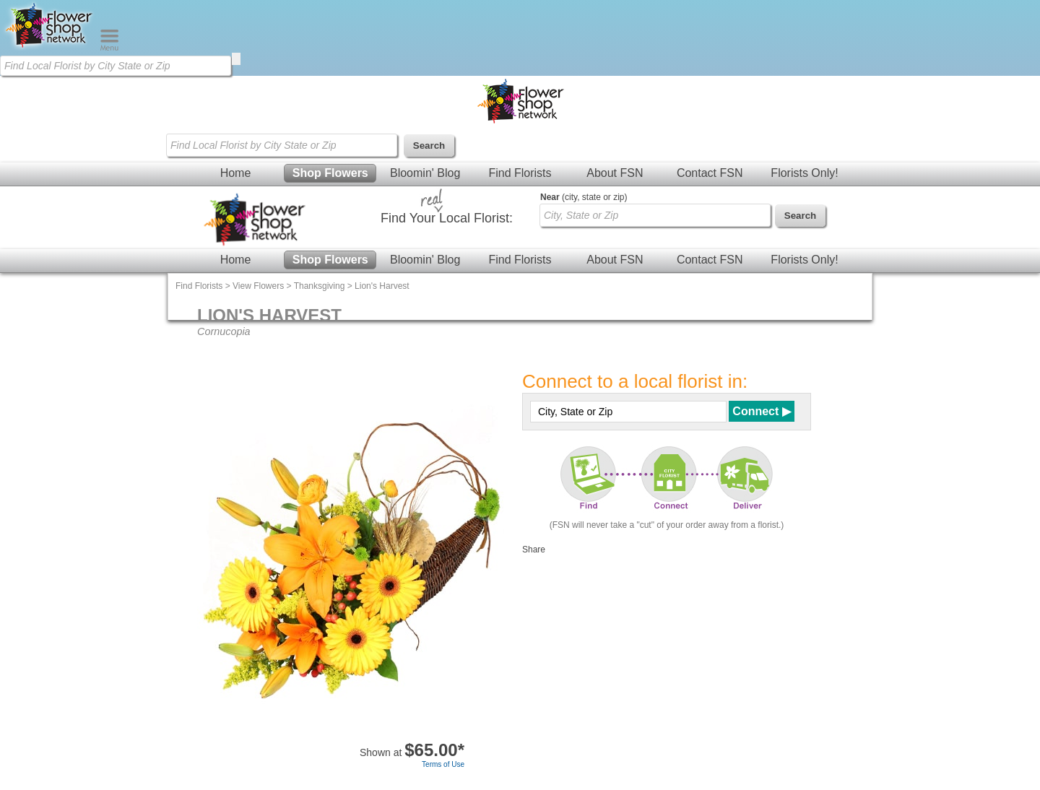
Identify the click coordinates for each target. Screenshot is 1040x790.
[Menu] (109, 48)
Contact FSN (710, 173)
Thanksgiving (319, 286)
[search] (236, 59)
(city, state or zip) (583, 197)
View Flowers (258, 286)
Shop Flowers (330, 173)
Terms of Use (443, 764)
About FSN (614, 173)
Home (235, 173)
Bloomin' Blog (425, 173)
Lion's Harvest (382, 286)
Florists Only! (804, 173)
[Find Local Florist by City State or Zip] (115, 66)
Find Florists (519, 173)
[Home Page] (50, 48)
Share (533, 549)
